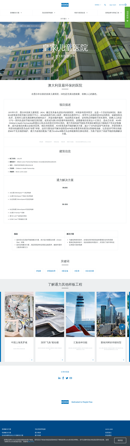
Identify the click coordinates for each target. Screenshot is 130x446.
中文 (111, 5)
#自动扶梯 (90, 271)
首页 (5, 26)
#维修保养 (51, 271)
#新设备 (65, 271)
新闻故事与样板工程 (14, 26)
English (114, 5)
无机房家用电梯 (40, 429)
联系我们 (97, 5)
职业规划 (108, 435)
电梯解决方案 (6, 433)
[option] (19, 327)
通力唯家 (38, 433)
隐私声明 (31, 441)
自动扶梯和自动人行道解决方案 (12, 435)
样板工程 (24, 26)
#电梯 (38, 271)
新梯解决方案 (6, 429)
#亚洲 (77, 271)
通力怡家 (38, 435)
